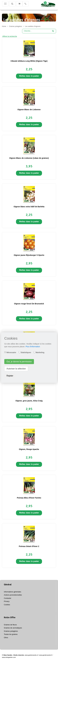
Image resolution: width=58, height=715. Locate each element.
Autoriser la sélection (16, 368)
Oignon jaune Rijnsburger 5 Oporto (29, 255)
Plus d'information (32, 346)
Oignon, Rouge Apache (29, 449)
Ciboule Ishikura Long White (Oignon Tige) (29, 61)
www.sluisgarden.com (9, 657)
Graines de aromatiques (13, 628)
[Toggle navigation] (5, 3)
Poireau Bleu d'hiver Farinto (29, 498)
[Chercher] (12, 3)
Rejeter (10, 375)
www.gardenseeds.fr (45, 655)
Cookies (7, 605)
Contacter (7, 598)
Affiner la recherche (9, 36)
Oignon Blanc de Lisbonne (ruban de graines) (29, 158)
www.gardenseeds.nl (31, 655)
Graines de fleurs (10, 625)
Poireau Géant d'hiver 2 (29, 546)
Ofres (6, 638)
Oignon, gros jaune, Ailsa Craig (29, 401)
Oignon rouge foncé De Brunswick (29, 304)
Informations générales (12, 592)
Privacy (6, 601)
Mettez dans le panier (29, 76)
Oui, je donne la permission (19, 361)
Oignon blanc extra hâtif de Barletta (29, 207)
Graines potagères (11, 631)
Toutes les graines (11, 634)
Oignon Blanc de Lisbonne (28, 109)
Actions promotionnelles (13, 595)
